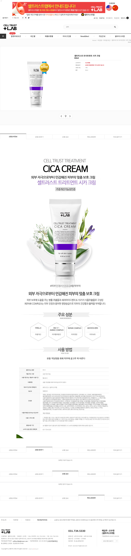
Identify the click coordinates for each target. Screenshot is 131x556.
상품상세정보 (13, 136)
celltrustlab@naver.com (20, 541)
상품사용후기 (39, 137)
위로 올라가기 (117, 137)
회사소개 (3, 520)
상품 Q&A (65, 137)
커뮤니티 (16, 18)
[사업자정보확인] (52, 541)
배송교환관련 (91, 137)
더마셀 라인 (106, 40)
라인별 (100, 40)
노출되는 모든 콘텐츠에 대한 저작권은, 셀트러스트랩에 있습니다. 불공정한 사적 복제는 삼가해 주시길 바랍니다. (85, 520)
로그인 (96, 18)
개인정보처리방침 (42, 520)
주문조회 (116, 18)
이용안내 (27, 520)
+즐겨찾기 (5, 18)
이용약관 (15, 520)
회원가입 (101, 18)
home (94, 40)
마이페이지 (109, 18)
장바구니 (123, 18)
